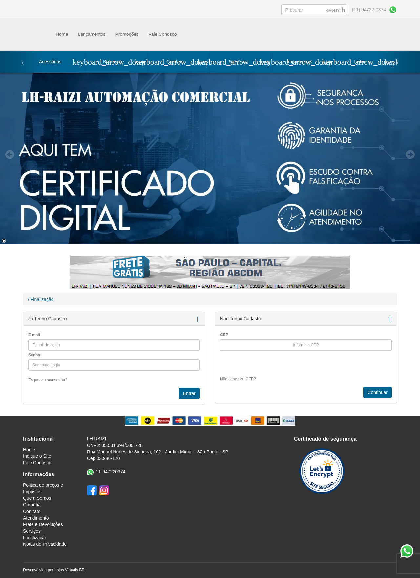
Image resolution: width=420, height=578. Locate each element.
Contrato (32, 511)
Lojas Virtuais (66, 570)
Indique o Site (37, 456)
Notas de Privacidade (45, 544)
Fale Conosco (162, 34)
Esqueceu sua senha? (47, 380)
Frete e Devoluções (43, 524)
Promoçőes (126, 34)
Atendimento (36, 517)
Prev (10, 155)
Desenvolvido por (38, 570)
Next (410, 155)
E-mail (34, 335)
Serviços (32, 531)
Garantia (32, 504)
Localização (35, 537)
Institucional (38, 439)
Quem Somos (37, 498)
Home (62, 34)
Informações (38, 474)
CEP (224, 335)
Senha (34, 355)
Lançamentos (91, 34)
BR (82, 570)
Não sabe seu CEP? (238, 379)
